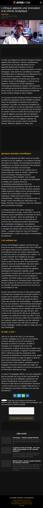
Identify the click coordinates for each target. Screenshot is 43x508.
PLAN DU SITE (26, 500)
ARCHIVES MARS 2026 (16, 503)
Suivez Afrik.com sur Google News (21, 418)
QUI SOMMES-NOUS (16, 502)
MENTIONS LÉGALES (27, 502)
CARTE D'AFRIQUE (17, 500)
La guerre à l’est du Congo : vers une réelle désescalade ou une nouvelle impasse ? (26, 449)
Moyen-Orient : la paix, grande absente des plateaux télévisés (27, 461)
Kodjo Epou (4, 14)
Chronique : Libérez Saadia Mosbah (26, 438)
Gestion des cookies (27, 503)
